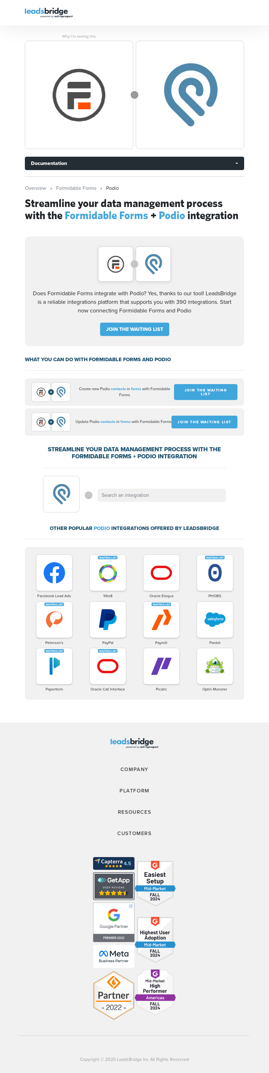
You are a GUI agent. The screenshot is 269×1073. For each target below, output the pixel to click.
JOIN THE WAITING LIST (134, 329)
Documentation (49, 163)
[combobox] (162, 495)
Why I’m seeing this (79, 36)
